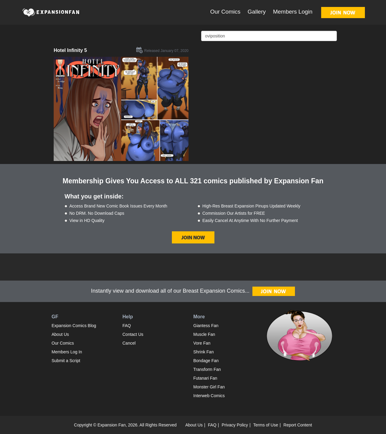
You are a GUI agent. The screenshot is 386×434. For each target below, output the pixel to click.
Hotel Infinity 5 (70, 50)
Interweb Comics (209, 395)
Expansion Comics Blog (74, 325)
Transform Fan (207, 369)
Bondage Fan (206, 360)
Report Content (297, 425)
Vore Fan (201, 343)
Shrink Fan (203, 351)
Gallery (257, 11)
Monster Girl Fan (209, 386)
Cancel (129, 343)
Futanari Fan (205, 378)
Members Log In (67, 351)
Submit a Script (66, 360)
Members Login (292, 11)
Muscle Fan (204, 334)
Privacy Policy (235, 425)
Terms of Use (265, 425)
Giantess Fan (205, 325)
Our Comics (225, 11)
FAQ (126, 325)
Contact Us (132, 334)
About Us (60, 334)
